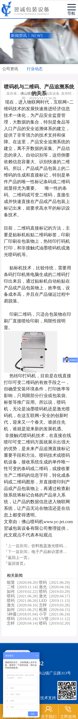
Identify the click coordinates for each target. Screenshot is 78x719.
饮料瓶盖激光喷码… (49, 546)
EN (46, 25)
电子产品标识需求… (49, 552)
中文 (37, 25)
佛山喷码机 (29, 93)
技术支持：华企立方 (58, 698)
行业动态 (35, 69)
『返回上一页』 (17, 557)
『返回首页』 (16, 563)
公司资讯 (10, 69)
